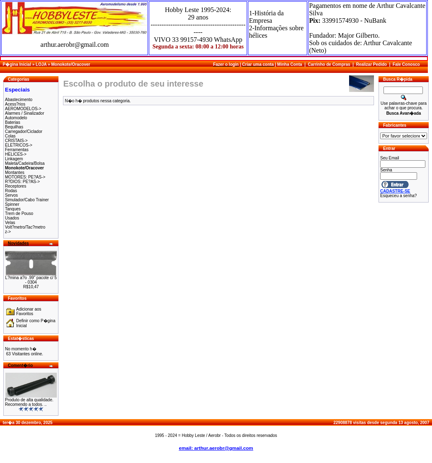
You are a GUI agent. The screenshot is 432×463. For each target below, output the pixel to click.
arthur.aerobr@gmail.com (75, 44)
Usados (12, 218)
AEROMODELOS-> (23, 108)
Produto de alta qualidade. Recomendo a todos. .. (29, 402)
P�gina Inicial (17, 64)
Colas (10, 136)
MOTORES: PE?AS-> (25, 177)
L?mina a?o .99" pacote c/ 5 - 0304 (31, 280)
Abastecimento (18, 99)
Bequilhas (14, 127)
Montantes (14, 172)
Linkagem (14, 159)
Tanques (13, 209)
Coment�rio (20, 365)
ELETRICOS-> (18, 145)
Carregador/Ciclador (23, 131)
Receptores (15, 186)
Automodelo (16, 118)
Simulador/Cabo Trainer (27, 200)
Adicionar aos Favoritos (28, 311)
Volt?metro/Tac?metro (25, 227)
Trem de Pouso (19, 213)
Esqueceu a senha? (398, 195)
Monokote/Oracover (70, 64)
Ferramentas (17, 149)
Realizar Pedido (371, 64)
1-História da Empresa (266, 17)
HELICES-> (16, 154)
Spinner (12, 204)
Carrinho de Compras (329, 64)
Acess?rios (15, 104)
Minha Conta (289, 64)
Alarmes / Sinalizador (24, 113)
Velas (10, 222)
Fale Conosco (406, 64)
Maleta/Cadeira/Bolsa (25, 163)
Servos (11, 195)
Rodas (11, 190)
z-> (8, 231)
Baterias (12, 122)
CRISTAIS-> (16, 140)
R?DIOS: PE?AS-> (22, 181)
